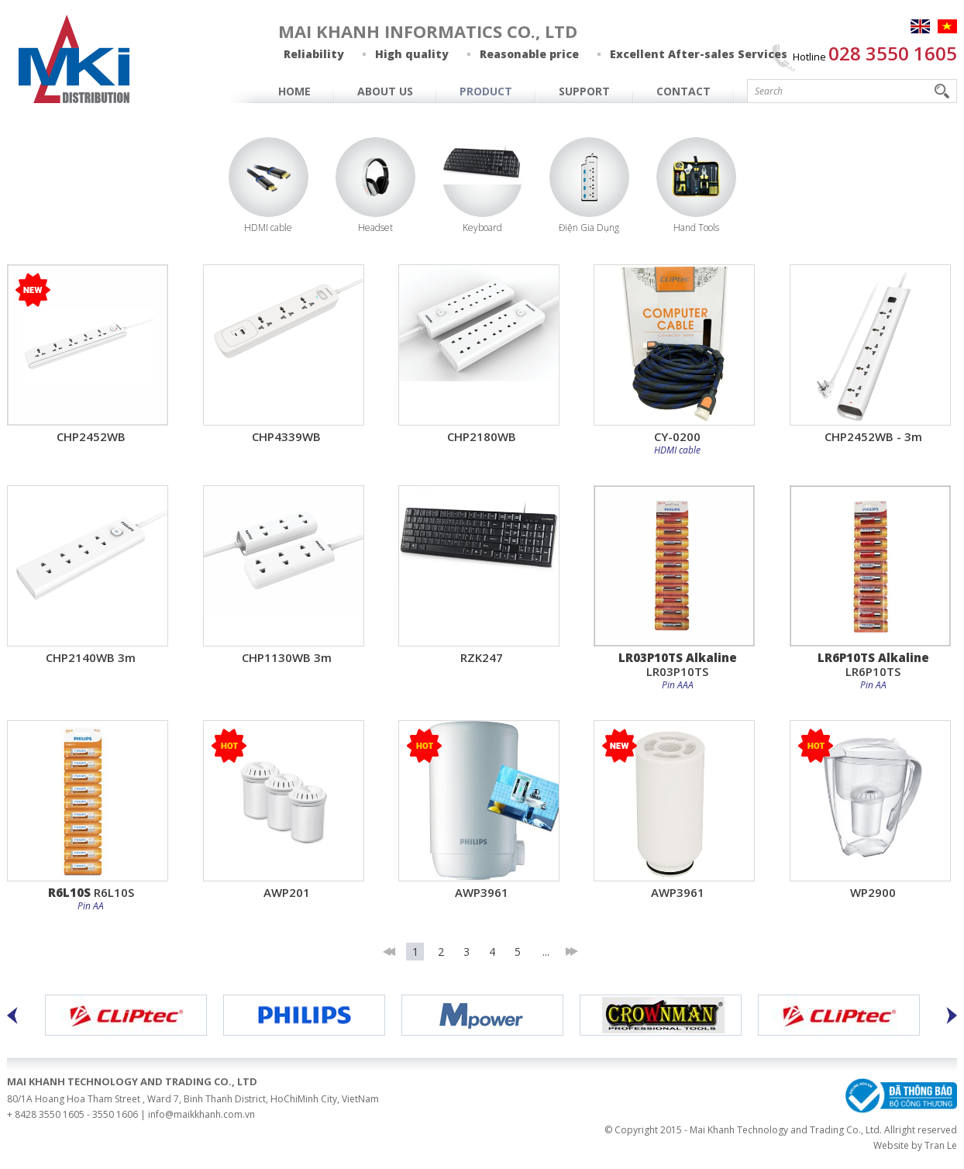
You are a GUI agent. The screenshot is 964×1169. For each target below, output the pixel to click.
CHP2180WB (481, 436)
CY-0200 (677, 436)
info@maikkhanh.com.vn (201, 1114)
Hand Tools (696, 227)
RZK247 (481, 657)
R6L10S (91, 892)
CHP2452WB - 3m (873, 436)
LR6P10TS (873, 664)
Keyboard (482, 227)
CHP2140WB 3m (91, 657)
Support (584, 91)
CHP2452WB (91, 436)
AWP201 (286, 892)
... (545, 951)
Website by (897, 1145)
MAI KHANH (74, 59)
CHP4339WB (286, 436)
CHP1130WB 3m (287, 657)
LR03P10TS (677, 664)
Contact (683, 91)
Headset (375, 227)
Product (486, 91)
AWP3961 (481, 892)
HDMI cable (268, 227)
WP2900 (873, 892)
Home (294, 91)
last (571, 951)
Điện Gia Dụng (589, 227)
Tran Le (940, 1145)
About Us (385, 91)
